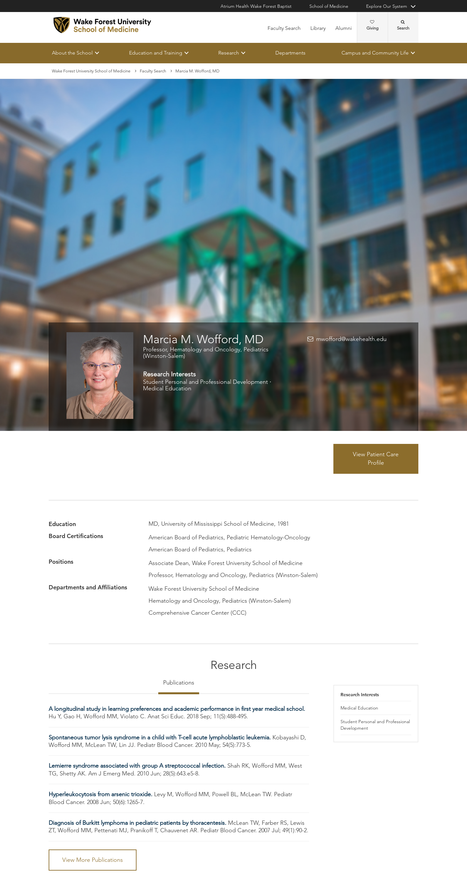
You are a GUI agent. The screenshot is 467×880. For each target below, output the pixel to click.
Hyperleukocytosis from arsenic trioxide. (101, 794)
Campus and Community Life (375, 53)
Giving (372, 25)
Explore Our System (386, 6)
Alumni (343, 28)
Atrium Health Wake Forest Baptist (256, 6)
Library (318, 28)
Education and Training (155, 53)
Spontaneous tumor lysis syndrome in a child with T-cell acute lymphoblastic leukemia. (160, 737)
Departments (290, 53)
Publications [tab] (178, 682)
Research (228, 53)
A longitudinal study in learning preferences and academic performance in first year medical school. (177, 708)
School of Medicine (328, 6)
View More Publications (92, 859)
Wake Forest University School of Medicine (91, 71)
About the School (72, 53)
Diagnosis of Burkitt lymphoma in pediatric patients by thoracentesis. (138, 822)
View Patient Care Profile (376, 459)
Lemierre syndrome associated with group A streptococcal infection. (138, 766)
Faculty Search (284, 28)
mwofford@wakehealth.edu (351, 339)
